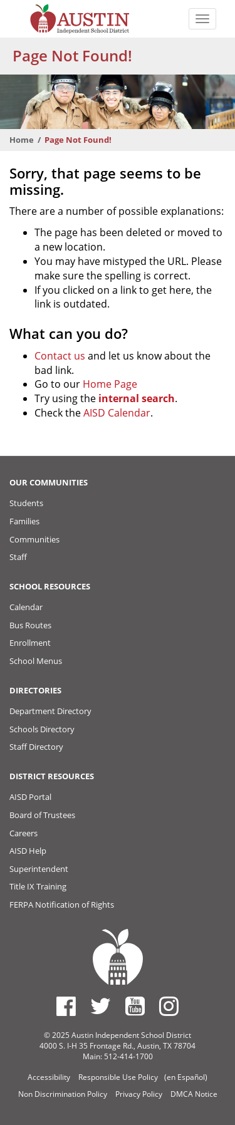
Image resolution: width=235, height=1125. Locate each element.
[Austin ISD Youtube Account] (135, 1006)
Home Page (110, 384)
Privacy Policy (138, 1094)
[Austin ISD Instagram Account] (169, 1006)
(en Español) (185, 1077)
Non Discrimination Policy (62, 1094)
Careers (23, 833)
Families (24, 521)
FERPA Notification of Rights (61, 904)
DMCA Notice (193, 1094)
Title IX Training (37, 886)
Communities (34, 539)
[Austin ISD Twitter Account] (100, 1006)
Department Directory (50, 711)
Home (21, 139)
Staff (18, 556)
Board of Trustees (42, 815)
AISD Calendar (116, 413)
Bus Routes (30, 625)
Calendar (26, 607)
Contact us (59, 356)
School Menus (35, 660)
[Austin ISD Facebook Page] (66, 1006)
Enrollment (30, 642)
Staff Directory (36, 746)
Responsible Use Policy (118, 1077)
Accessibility (49, 1077)
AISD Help (27, 850)
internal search (136, 398)
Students (26, 503)
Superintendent (38, 868)
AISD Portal (30, 796)
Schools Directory (42, 729)
